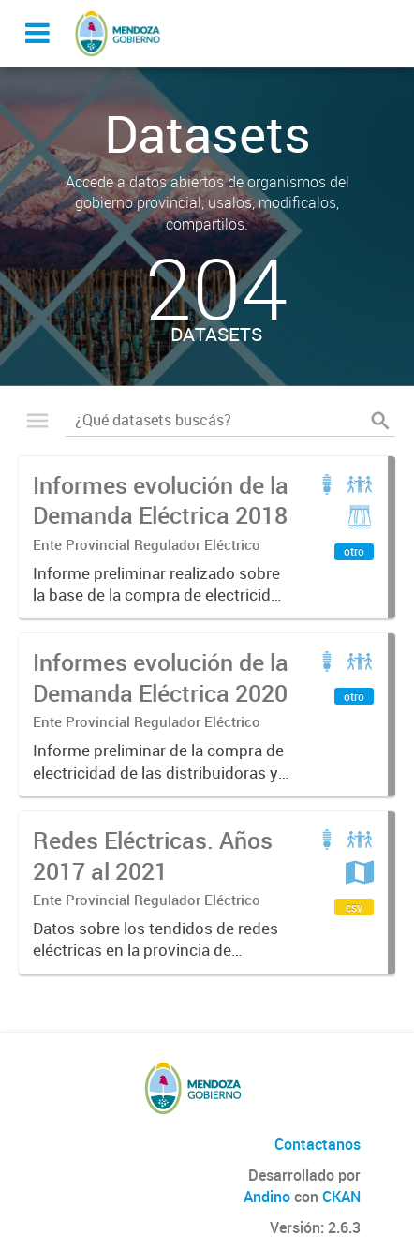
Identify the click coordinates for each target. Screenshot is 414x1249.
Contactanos (317, 1144)
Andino (267, 1196)
